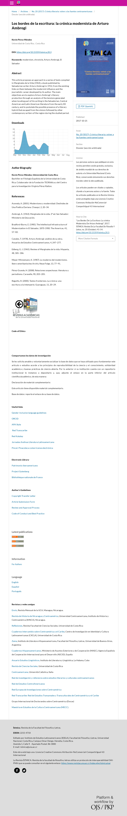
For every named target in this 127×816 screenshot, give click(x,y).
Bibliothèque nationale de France (27, 477)
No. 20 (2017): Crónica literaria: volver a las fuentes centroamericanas (62, 11)
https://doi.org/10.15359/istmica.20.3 (34, 52)
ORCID (15, 418)
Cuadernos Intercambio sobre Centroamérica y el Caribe (38, 631)
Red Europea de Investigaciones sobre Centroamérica (36, 689)
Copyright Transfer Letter (24, 496)
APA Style (16, 424)
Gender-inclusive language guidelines (29, 412)
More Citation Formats (88, 238)
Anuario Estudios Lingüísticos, (26, 660)
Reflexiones (17, 625)
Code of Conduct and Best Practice (28, 513)
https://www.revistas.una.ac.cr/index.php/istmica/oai (85, 763)
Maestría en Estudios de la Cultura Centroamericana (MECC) (40, 707)
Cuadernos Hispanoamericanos (26, 650)
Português (16, 591)
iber (24, 465)
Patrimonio (17, 465)
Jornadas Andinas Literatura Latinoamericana (33, 442)
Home (14, 11)
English (15, 582)
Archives (24, 11)
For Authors (17, 564)
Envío (14, 610)
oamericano (32, 465)
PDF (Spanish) (86, 106)
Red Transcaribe (19, 430)
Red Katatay (17, 436)
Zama (14, 641)
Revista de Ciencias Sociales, (25, 666)
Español (15, 586)
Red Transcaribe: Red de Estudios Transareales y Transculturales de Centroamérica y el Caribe (55, 695)
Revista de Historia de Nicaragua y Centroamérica (35, 616)
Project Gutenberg (20, 471)
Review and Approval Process (25, 507)
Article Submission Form (23, 501)
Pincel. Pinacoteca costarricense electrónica (32, 448)
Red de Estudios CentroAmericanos (28, 683)
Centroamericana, (20, 672)
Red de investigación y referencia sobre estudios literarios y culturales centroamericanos (53, 678)
